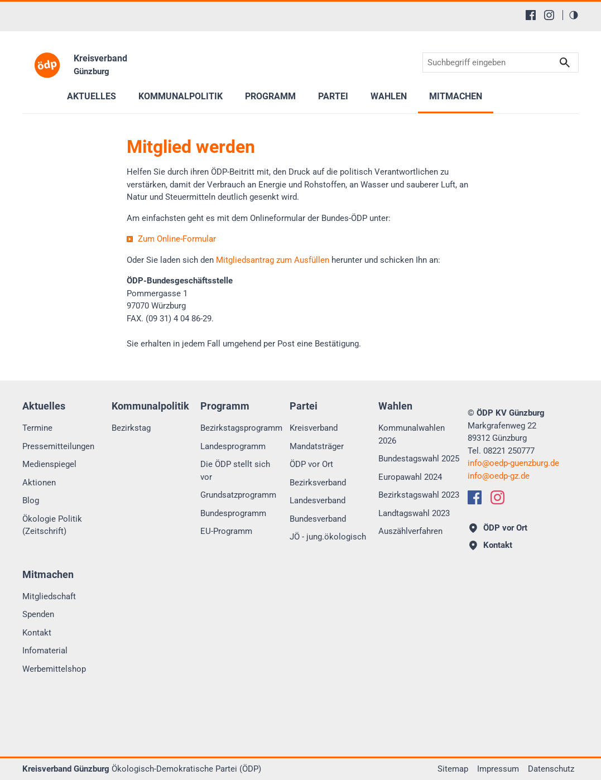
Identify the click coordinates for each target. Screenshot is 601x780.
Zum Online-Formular (177, 239)
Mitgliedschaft (49, 596)
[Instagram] (549, 15)
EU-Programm (226, 531)
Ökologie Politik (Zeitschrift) (52, 525)
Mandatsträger (317, 446)
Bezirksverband (318, 483)
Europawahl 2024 (410, 477)
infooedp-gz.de (499, 476)
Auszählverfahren (410, 531)
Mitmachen (455, 96)
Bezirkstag (131, 428)
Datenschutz (551, 769)
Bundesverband (318, 519)
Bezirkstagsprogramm (241, 428)
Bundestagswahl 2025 (418, 459)
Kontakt (36, 633)
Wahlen (389, 96)
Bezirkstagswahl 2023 (418, 495)
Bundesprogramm (233, 513)
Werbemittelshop (54, 669)
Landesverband (317, 500)
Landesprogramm (233, 446)
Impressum (498, 769)
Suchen (565, 62)
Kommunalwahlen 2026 (411, 434)
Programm (270, 96)
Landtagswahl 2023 (414, 513)
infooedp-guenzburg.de (513, 463)
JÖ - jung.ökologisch (328, 537)
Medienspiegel (49, 464)
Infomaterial (45, 651)
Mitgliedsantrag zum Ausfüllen (272, 260)
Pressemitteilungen (58, 446)
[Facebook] (531, 15)
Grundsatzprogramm (238, 495)
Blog (30, 500)
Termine (37, 428)
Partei (333, 96)
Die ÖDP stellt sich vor (235, 470)
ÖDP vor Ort (311, 464)
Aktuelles (91, 96)
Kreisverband (314, 428)
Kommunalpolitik (180, 96)
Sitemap (452, 769)
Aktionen (39, 483)
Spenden (38, 614)
